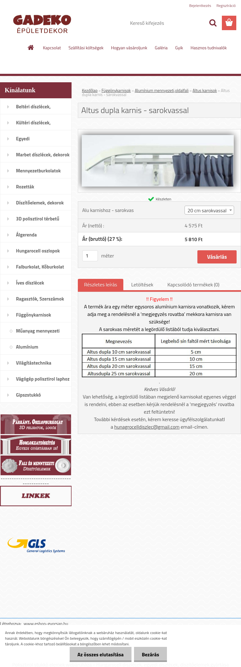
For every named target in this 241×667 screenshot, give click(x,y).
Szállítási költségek (86, 47)
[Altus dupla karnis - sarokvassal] (159, 132)
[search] (213, 23)
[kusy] (90, 255)
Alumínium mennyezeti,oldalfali (162, 90)
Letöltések (142, 284)
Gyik (179, 47)
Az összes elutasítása (101, 654)
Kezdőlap (90, 90)
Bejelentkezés (200, 5)
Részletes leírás (100, 284)
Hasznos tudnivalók (208, 47)
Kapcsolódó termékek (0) (193, 284)
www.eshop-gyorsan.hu (46, 623)
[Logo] (43, 23)
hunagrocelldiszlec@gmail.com (146, 427)
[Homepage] (31, 47)
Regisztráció (226, 5)
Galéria (161, 47)
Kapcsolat (52, 47)
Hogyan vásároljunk (129, 47)
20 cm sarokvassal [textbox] (206, 210)
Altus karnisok (205, 90)
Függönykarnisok (116, 90)
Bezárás (150, 654)
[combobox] (209, 210)
